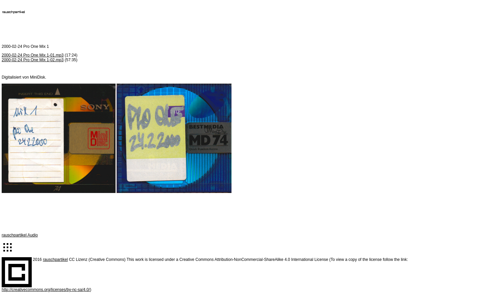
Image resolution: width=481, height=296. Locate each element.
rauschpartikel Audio (20, 235)
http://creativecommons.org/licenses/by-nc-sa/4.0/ (46, 289)
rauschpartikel (55, 259)
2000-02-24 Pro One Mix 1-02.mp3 (32, 60)
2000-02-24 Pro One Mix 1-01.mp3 (32, 55)
